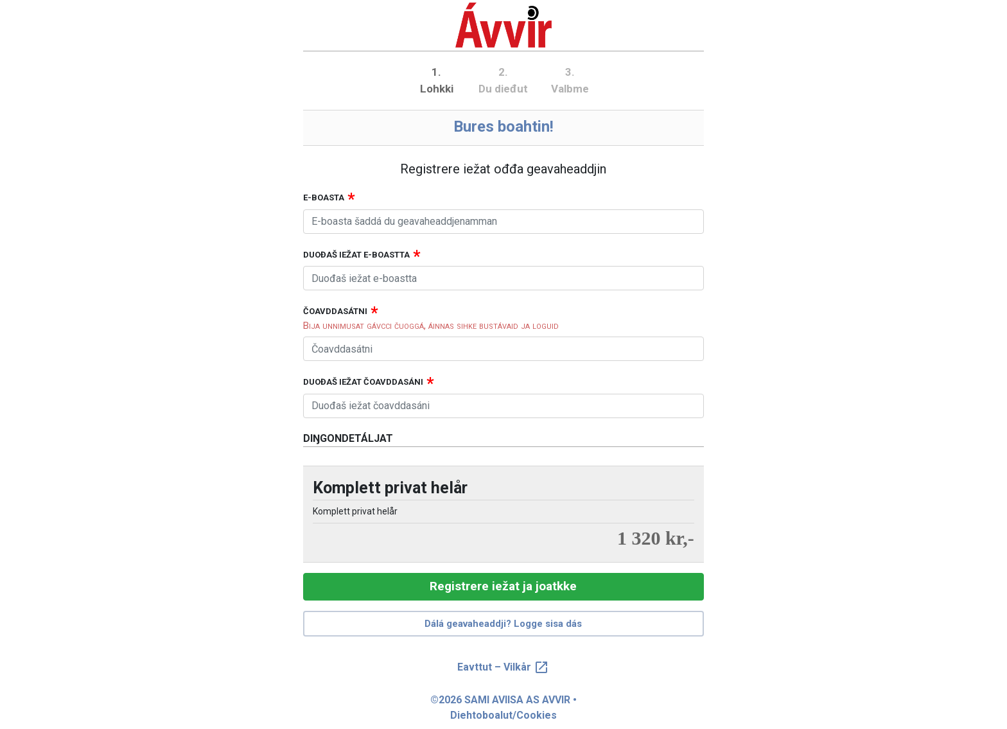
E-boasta (323, 197)
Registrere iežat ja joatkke (503, 586)
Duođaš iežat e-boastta (356, 254)
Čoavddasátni (335, 311)
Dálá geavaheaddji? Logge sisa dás (503, 623)
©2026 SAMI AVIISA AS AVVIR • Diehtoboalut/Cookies (503, 707)
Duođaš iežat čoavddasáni (363, 382)
